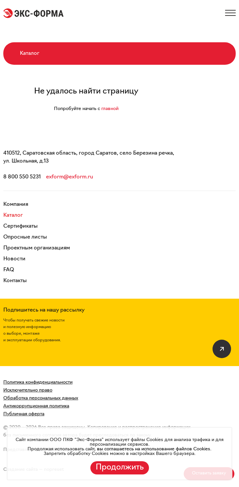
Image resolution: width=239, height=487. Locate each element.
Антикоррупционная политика (36, 406)
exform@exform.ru (69, 177)
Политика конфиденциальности (37, 382)
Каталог (13, 215)
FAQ (8, 270)
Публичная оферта (23, 414)
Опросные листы (25, 237)
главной (110, 108)
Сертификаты (20, 226)
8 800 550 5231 (22, 177)
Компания (15, 204)
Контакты (15, 280)
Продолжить (120, 467)
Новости (14, 259)
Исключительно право (27, 390)
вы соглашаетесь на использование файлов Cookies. (154, 449)
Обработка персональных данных (40, 398)
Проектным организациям (36, 248)
